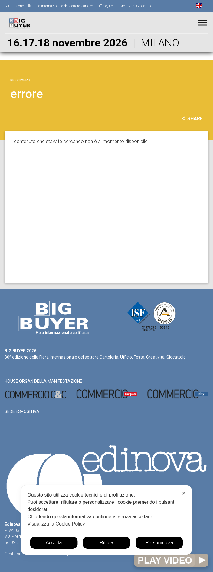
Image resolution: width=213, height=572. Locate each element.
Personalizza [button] (159, 542)
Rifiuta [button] (106, 542)
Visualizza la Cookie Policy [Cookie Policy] (56, 523)
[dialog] (106, 520)
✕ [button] (184, 493)
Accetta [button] (54, 542)
